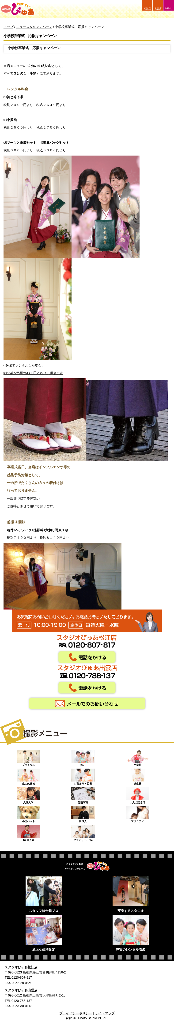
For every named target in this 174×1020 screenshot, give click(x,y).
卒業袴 (137, 757)
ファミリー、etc (83, 832)
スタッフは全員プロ (43, 911)
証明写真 (83, 794)
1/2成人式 (28, 832)
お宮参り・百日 (83, 776)
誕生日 (137, 776)
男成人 (83, 813)
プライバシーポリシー (75, 1013)
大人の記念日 (137, 794)
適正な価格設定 (43, 949)
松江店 (147, 8)
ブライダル (28, 757)
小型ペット (28, 813)
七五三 (83, 757)
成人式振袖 (28, 776)
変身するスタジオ (130, 911)
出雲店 (158, 8)
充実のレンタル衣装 (130, 949)
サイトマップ (105, 1013)
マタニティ (137, 813)
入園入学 (28, 794)
